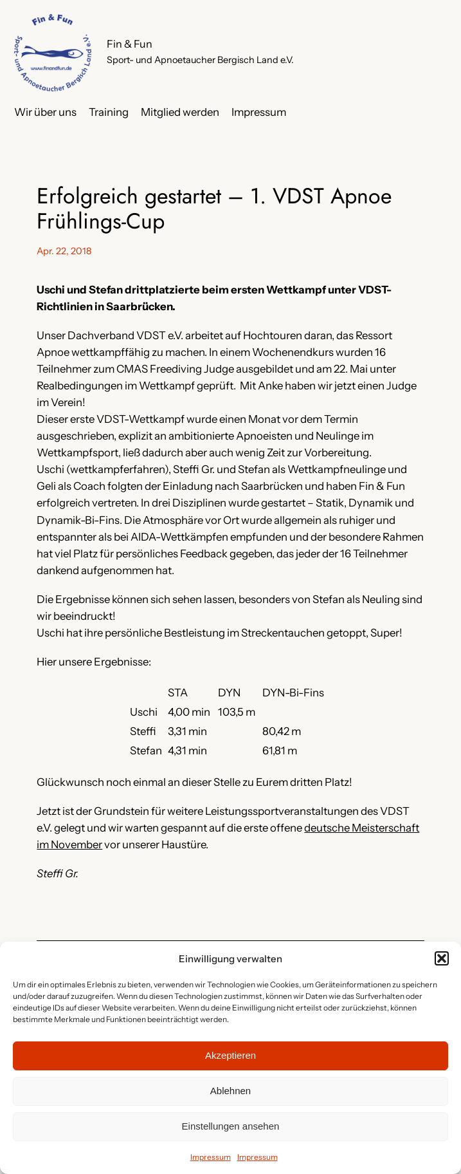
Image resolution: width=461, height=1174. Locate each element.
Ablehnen (230, 1090)
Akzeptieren (230, 1055)
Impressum (210, 1157)
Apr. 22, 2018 (64, 251)
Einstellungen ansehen (231, 1126)
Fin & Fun (129, 43)
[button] (441, 958)
